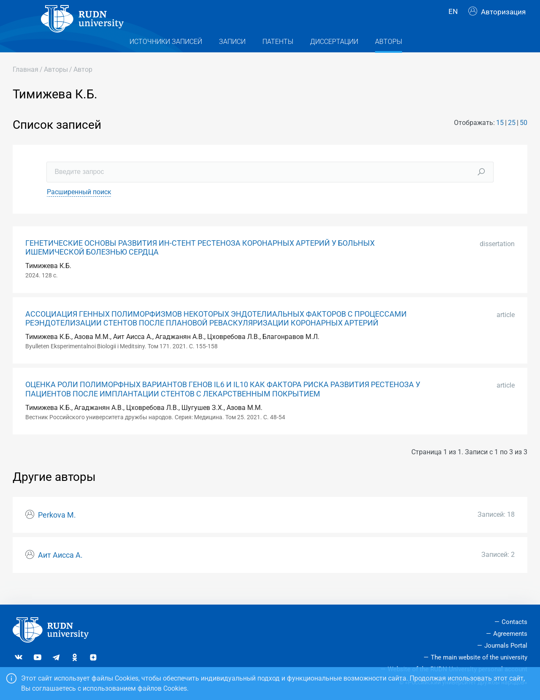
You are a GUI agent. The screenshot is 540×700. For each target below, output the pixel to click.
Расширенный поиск (79, 207)
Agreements (510, 634)
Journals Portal (505, 645)
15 (500, 138)
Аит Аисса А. (60, 570)
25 (512, 138)
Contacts (514, 622)
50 (523, 138)
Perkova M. (57, 530)
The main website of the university (479, 657)
